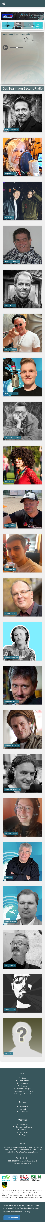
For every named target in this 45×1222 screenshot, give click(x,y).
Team (24, 1135)
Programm (24, 1083)
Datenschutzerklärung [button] (20, 1212)
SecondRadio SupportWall (24, 1091)
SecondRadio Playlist (23, 1088)
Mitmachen (24, 1132)
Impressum (24, 1124)
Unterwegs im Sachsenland (23, 1094)
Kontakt (24, 1129)
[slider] (17, 48)
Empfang (24, 1086)
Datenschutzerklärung (24, 1127)
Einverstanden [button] (12, 1218)
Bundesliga (24, 1106)
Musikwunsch (24, 1081)
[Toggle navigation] (41, 4)
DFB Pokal (23, 1109)
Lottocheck (24, 1112)
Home (24, 1078)
